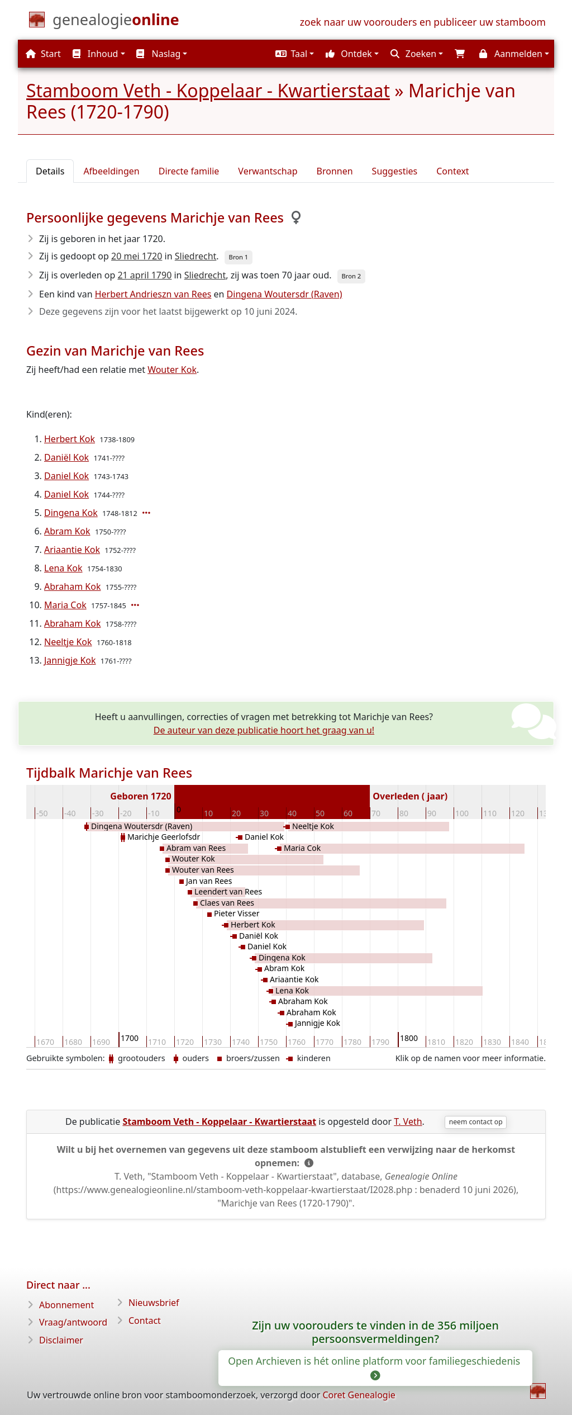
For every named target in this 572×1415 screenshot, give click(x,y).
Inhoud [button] (95, 54)
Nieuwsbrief (153, 1302)
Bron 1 (239, 257)
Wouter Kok (172, 369)
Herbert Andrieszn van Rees (153, 294)
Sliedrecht (196, 256)
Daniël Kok (66, 457)
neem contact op (476, 1122)
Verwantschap (267, 171)
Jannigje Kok (70, 660)
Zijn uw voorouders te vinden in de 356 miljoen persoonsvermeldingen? (375, 1332)
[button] (293, 53)
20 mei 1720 (136, 256)
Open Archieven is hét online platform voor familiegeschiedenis (375, 1367)
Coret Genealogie (358, 1395)
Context (452, 171)
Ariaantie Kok (72, 549)
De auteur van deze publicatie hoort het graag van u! (264, 730)
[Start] (116, 22)
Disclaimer (61, 1340)
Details (50, 171)
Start (43, 54)
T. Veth (408, 1121)
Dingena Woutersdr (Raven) (284, 294)
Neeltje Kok (68, 642)
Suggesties (395, 171)
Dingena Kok (71, 513)
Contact (144, 1320)
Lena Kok (63, 568)
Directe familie (189, 171)
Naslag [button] (158, 54)
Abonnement (66, 1305)
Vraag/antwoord (73, 1322)
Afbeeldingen (111, 171)
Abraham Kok (72, 586)
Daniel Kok (66, 476)
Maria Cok (65, 605)
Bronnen (335, 171)
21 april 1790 (144, 275)
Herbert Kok (69, 439)
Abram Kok (67, 531)
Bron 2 (351, 276)
